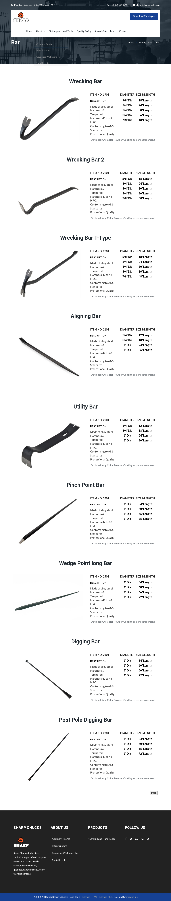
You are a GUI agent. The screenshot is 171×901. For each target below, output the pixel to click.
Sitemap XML (106, 896)
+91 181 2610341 (118, 5)
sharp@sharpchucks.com (148, 5)
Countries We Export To (64, 852)
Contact (123, 31)
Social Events (58, 859)
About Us (40, 31)
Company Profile (60, 838)
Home (29, 31)
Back (153, 792)
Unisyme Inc (131, 896)
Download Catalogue (144, 16)
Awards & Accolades (105, 31)
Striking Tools (145, 42)
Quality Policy (84, 31)
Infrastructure (59, 845)
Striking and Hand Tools (61, 31)
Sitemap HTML (89, 896)
